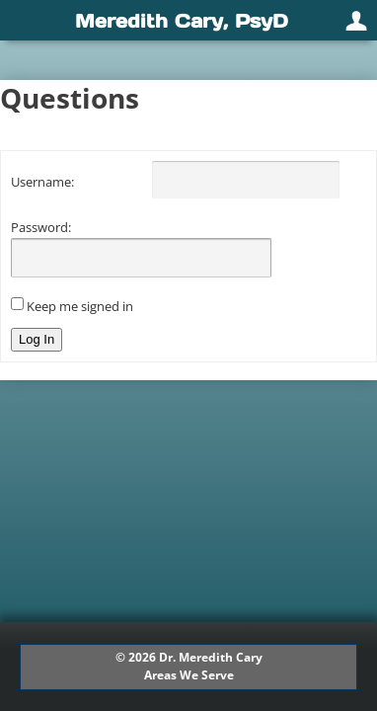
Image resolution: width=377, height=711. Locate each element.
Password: (41, 227)
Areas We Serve (189, 675)
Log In (36, 339)
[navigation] (188, 20)
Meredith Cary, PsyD (181, 21)
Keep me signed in (80, 306)
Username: (42, 182)
